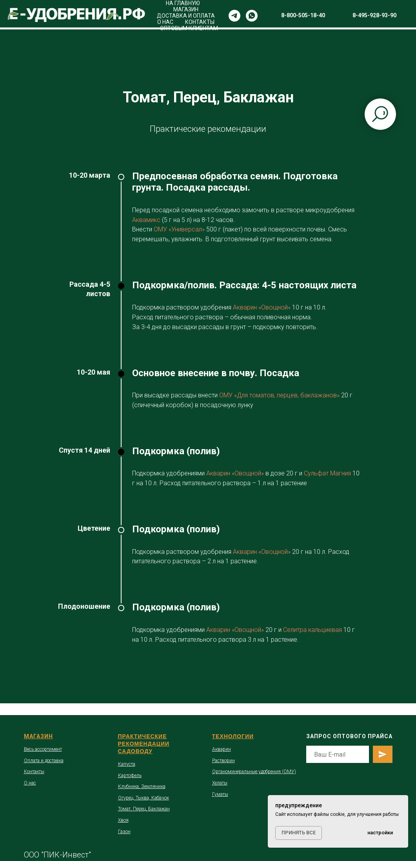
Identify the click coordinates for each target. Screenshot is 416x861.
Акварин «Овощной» (261, 307)
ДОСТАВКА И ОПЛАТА (186, 16)
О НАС (165, 22)
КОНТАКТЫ (199, 22)
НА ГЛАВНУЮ (183, 3)
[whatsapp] (252, 16)
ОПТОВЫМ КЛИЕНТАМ (189, 28)
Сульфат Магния (327, 473)
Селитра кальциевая (312, 629)
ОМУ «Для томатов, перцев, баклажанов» (279, 395)
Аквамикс (146, 220)
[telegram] (234, 16)
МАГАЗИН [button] (185, 9)
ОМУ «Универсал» (179, 229)
